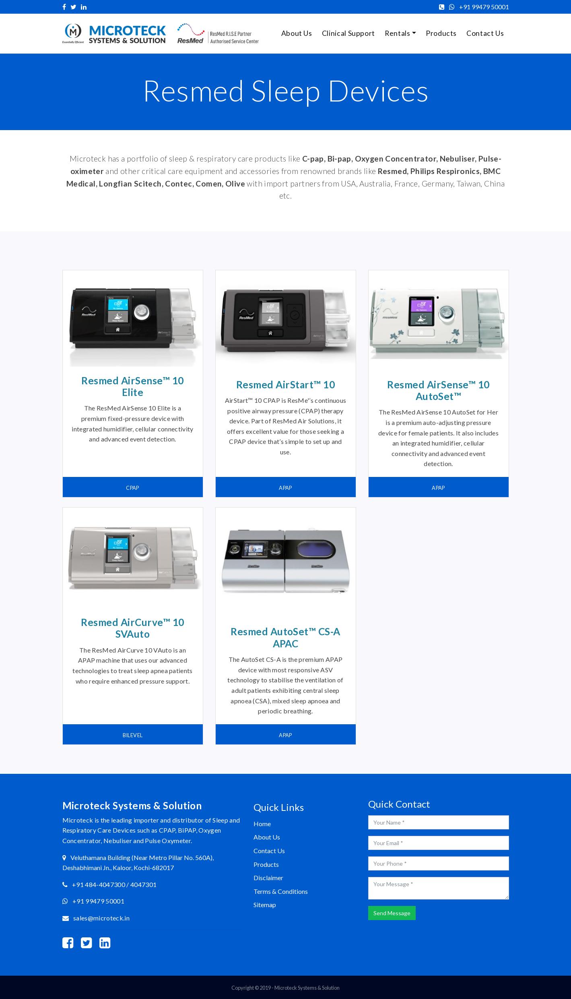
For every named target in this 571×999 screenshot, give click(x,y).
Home (262, 823)
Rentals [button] (397, 33)
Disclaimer (268, 877)
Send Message (391, 913)
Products (441, 33)
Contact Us (485, 33)
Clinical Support (348, 33)
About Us (296, 33)
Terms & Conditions (281, 891)
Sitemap (265, 904)
